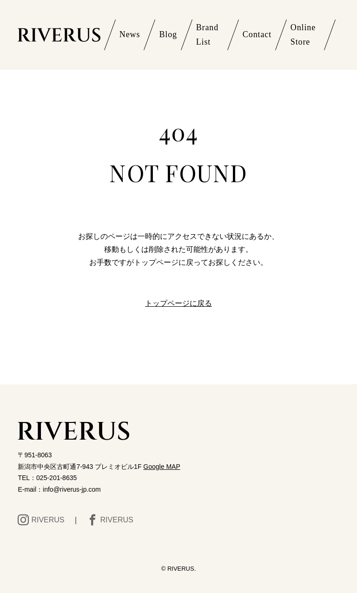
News (129, 34)
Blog (168, 34)
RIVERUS (41, 520)
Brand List (207, 35)
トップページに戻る (178, 303)
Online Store (303, 35)
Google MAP (161, 466)
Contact (257, 34)
